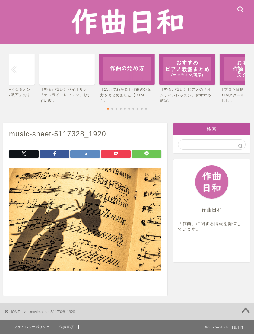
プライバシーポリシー (32, 327)
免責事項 (66, 327)
